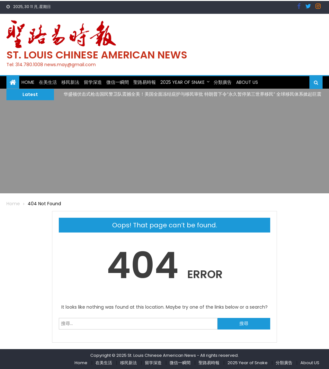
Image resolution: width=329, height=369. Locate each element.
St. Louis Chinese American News (96, 55)
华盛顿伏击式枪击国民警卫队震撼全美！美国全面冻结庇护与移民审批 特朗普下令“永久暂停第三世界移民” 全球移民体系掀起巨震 (192, 94)
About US (247, 82)
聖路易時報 (144, 82)
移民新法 (70, 82)
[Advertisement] (164, 148)
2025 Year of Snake (182, 82)
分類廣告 (223, 82)
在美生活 (48, 82)
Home (28, 82)
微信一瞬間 (117, 82)
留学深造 (93, 82)
